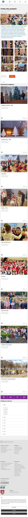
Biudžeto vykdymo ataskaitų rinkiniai (7, 463)
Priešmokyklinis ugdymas (19, 448)
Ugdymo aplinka (3, 448)
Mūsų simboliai (3, 452)
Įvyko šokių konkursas (6, 242)
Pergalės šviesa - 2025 (6, 139)
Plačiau (24, 118)
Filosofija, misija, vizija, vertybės (6, 449)
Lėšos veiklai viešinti (4, 465)
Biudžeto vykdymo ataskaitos (5, 469)
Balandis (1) (6, 409)
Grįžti (4, 82)
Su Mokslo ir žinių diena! (6, 344)
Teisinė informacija (18, 474)
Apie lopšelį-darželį (4, 447)
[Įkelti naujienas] (9, 2)
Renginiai (11, 4)
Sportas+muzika (4, 310)
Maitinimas (16, 452)
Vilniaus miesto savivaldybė (14, 492)
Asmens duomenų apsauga (19, 465)
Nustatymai (14, 507)
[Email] (4, 487)
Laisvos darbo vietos (18, 464)
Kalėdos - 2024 (4, 208)
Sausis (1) (5, 414)
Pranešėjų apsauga (18, 469)
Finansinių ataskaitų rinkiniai (5, 464)
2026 (4, 404)
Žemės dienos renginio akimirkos (8, 379)
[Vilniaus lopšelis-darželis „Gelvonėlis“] (3, 1)
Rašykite (2, 482)
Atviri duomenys (17, 475)
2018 (4, 434)
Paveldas (3, 276)
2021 (4, 428)
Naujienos (6, 4)
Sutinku (14, 513)
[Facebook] (1, 487)
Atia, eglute (3, 173)
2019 (4, 431)
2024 (4, 420)
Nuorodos (16, 463)
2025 (4, 417)
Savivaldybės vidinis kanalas (7, 442)
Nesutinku (14, 510)
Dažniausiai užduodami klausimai (20, 468)
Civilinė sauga (17, 473)
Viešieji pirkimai (3, 468)
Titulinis (2, 4)
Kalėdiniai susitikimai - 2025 (7, 105)
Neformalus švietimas (18, 449)
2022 (4, 425)
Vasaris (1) (6, 412)
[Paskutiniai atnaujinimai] (15, 2)
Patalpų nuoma (17, 453)
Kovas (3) (5, 411)
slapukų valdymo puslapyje (5, 503)
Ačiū (11, 76)
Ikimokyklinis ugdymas (18, 447)
